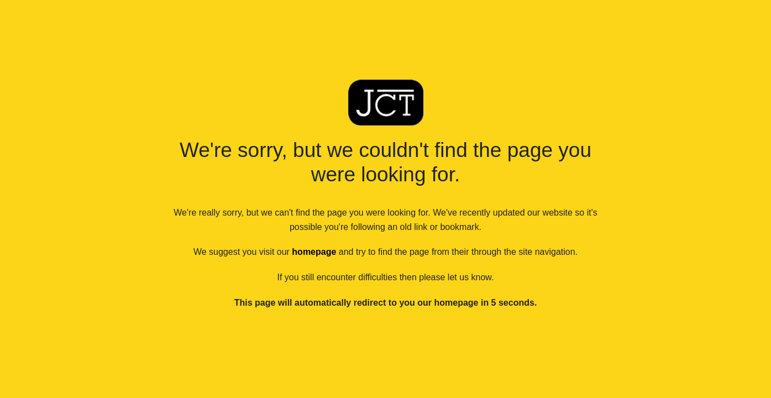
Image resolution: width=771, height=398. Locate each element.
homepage (314, 251)
